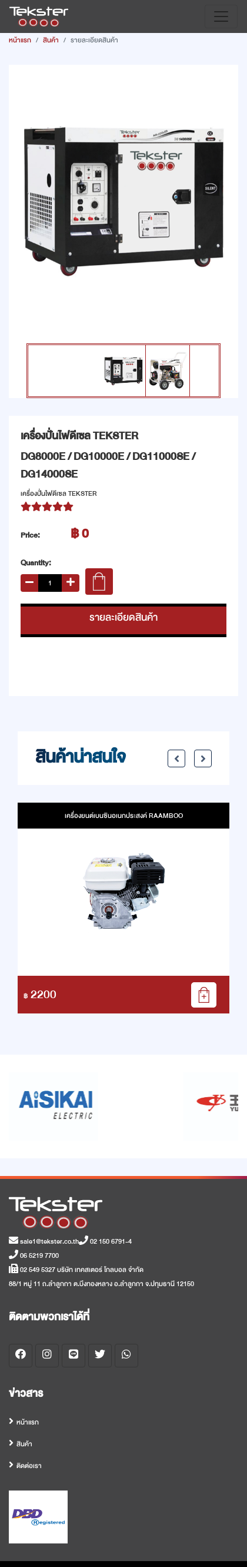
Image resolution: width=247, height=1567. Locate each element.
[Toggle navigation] (221, 16)
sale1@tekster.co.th (44, 1241)
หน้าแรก (20, 40)
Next (203, 758)
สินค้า (51, 40)
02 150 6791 (102, 1241)
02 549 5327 (32, 1270)
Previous (176, 758)
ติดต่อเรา (29, 1466)
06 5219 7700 (34, 1255)
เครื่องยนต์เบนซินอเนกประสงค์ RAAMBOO (124, 815)
